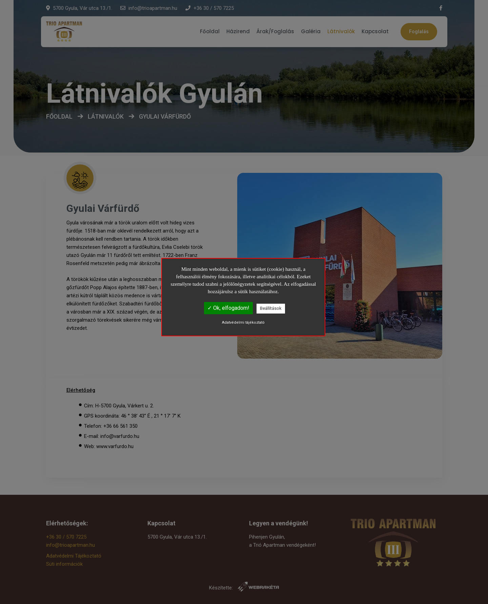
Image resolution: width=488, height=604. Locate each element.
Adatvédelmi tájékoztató (243, 322)
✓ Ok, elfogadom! (228, 308)
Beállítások (271, 308)
